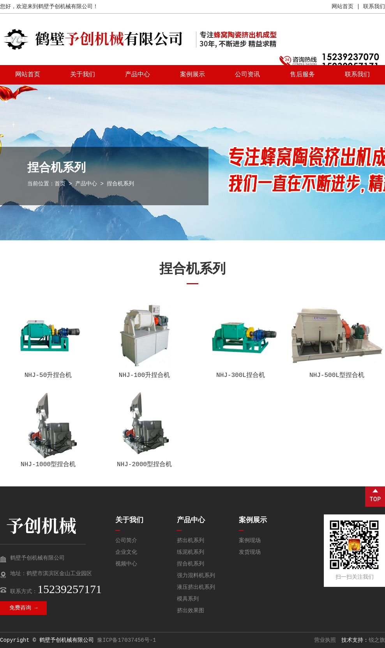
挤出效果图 (190, 611)
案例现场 (250, 540)
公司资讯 (247, 74)
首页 (60, 184)
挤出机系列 (190, 540)
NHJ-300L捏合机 (240, 375)
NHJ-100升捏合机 (144, 375)
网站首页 (342, 7)
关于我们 (82, 74)
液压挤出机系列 (196, 587)
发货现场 (250, 552)
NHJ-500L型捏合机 (336, 375)
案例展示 (192, 74)
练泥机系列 (190, 552)
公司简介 (126, 540)
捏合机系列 (190, 564)
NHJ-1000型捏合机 (48, 464)
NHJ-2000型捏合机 (144, 464)
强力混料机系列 (196, 575)
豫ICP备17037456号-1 (126, 640)
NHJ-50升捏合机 (48, 375)
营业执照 (325, 640)
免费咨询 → (23, 608)
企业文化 (126, 552)
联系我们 (374, 7)
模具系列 (188, 599)
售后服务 (302, 74)
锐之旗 (377, 640)
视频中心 (126, 564)
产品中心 (137, 74)
